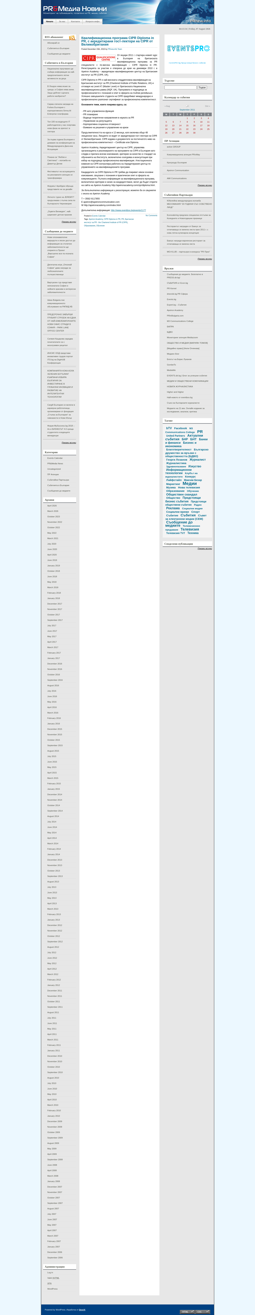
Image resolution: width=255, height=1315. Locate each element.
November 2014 (54, 800)
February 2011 (54, 1045)
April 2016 (52, 707)
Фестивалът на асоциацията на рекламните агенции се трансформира (61, 174)
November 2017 (54, 609)
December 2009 (54, 1121)
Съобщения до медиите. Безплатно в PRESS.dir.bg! (185, 276)
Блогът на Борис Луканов (179, 359)
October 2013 (53, 871)
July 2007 (51, 1214)
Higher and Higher (175, 392)
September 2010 (55, 1072)
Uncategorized (54, 469)
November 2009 (54, 1127)
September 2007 (55, 1203)
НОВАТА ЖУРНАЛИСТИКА (180, 386)
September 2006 (55, 1258)
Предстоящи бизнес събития (183, 499)
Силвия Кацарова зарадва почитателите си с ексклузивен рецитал (60, 342)
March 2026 (52, 511)
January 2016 (53, 724)
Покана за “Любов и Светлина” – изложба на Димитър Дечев (59, 160)
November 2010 (54, 1061)
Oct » (207, 106)
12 (166, 125)
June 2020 (52, 549)
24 (201, 129)
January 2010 (53, 1116)
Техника (192, 533)
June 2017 (52, 631)
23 (194, 129)
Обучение (100, 226)
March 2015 (52, 778)
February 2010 (54, 1110)
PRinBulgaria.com (175, 316)
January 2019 (53, 566)
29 (187, 133)
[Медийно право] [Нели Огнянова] (183, 348)
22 (187, 129)
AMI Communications (177, 178)
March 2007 (52, 1236)
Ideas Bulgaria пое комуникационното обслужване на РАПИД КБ (60, 303)
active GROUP (174, 147)
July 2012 (51, 952)
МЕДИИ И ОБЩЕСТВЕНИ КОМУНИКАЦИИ (187, 381)
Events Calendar (55, 458)
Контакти (75, 21)
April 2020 (52, 555)
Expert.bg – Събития (176, 305)
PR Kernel (171, 288)
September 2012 (55, 941)
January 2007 (53, 1247)
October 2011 (53, 1001)
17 (201, 125)
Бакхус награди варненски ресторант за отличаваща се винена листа (186, 242)
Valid (53, 1278)
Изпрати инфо (92, 21)
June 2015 (52, 762)
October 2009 (53, 1132)
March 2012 (52, 974)
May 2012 (52, 963)
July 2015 (51, 756)
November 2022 (54, 522)
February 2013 (54, 914)
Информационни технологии (178, 471)
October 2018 (53, 571)
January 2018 (53, 598)
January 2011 (53, 1050)
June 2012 (52, 958)
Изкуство (194, 466)
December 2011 (54, 991)
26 (166, 133)
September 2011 (55, 1007)
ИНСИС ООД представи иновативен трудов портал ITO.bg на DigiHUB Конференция (60, 358)
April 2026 (52, 506)
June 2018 (52, 576)
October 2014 (53, 805)
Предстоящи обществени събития (185, 503)
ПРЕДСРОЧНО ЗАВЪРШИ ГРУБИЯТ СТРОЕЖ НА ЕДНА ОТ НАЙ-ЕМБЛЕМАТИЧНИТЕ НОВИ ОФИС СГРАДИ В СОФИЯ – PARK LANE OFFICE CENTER (61, 322)
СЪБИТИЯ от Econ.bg (177, 283)
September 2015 (55, 745)
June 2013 (52, 892)
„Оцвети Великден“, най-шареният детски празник (59, 213)
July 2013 (51, 887)
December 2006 (54, 1252)
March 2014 (52, 843)
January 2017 (53, 658)
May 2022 (52, 533)
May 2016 (52, 702)
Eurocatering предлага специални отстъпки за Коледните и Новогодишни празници (189, 216)
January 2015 (53, 789)
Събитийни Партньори (58, 480)
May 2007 (52, 1225)
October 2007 (53, 1198)
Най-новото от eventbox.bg (179, 397)
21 (180, 129)
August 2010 (53, 1078)
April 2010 (52, 1099)
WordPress (52, 1289)
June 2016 (52, 696)
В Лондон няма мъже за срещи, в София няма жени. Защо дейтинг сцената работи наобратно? (61, 91)
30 (194, 133)
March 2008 (52, 1176)
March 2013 (52, 909)
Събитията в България (58, 48)
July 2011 (51, 1018)
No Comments (151, 216)
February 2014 (54, 849)
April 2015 (52, 773)
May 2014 (52, 833)
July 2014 (51, 822)
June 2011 (52, 1023)
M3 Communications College (180, 321)
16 (194, 125)
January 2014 (53, 854)
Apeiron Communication (178, 170)
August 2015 (53, 751)
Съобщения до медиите (59, 54)
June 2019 (52, 560)
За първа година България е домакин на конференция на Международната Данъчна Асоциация (61, 144)
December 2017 (54, 604)
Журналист (198, 459)
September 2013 (55, 876)
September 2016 (55, 680)
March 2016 (52, 713)
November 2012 (54, 931)
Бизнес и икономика (181, 444)
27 (173, 133)
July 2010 (51, 1083)
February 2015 (54, 783)
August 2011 (53, 1012)
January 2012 (53, 985)
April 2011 (52, 1034)
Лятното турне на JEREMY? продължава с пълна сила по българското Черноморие (61, 200)
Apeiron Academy (175, 310)
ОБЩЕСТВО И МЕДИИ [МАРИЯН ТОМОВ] (187, 343)
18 (208, 125)
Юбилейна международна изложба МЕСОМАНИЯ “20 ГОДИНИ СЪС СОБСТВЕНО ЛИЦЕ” (189, 204)
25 (208, 129)
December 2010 (54, 1056)
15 (187, 125)
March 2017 (52, 647)
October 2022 (53, 527)
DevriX (82, 1310)
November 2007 (54, 1192)
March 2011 (52, 1040)
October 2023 (53, 516)
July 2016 (51, 691)
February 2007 (54, 1241)
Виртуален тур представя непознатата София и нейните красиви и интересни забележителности (61, 287)
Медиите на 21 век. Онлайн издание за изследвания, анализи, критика (186, 410)
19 (166, 129)
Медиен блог (173, 354)
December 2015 (54, 729)
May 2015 (52, 767)
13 (173, 125)
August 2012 (53, 947)
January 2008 (53, 1181)
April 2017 (52, 642)
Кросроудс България (177, 162)
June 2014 (52, 827)
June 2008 (52, 1165)
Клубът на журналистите (181, 475)
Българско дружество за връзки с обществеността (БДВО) (186, 453)
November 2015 (54, 734)
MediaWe (171, 370)
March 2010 (52, 1105)
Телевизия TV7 (175, 533)
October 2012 (53, 936)
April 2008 (52, 1170)
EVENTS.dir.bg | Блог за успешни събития (187, 376)
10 (201, 122)
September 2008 (55, 1159)
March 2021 (52, 538)
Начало (49, 21)
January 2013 (53, 920)
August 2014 (53, 816)
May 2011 (52, 1029)
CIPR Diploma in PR (112, 219)
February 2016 (54, 718)
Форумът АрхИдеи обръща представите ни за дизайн (60, 187)
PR (122, 219)
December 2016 (54, 664)
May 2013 (52, 898)
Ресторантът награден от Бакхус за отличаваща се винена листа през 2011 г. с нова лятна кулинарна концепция (187, 229)
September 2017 (55, 620)
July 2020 (51, 544)
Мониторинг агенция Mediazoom (182, 337)
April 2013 (52, 903)
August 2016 (53, 685)
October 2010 (53, 1067)
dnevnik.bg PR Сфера (177, 294)
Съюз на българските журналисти (183, 403)
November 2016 (54, 669)
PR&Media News (55, 463)
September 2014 (55, 811)
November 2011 (54, 996)
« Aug (167, 106)
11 (208, 122)
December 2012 (54, 925)
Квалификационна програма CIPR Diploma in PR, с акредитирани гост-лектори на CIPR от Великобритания (117, 41)
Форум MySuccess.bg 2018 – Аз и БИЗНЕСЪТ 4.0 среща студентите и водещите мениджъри (61, 431)
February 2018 (54, 593)
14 (180, 125)
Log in (50, 1272)
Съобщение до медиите (179, 523)
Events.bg (171, 299)
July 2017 (51, 625)
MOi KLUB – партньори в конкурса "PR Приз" (188, 252)
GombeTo (171, 365)
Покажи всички (69, 222)
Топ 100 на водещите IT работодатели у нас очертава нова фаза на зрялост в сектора (61, 127)
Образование (89, 226)
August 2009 (53, 1143)
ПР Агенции (53, 474)
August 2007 (53, 1208)
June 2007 (52, 1219)
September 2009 (55, 1138)
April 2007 (52, 1230)
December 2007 (54, 1187)
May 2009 (52, 1149)
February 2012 (54, 980)
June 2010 (52, 1089)
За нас (62, 21)
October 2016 (53, 674)
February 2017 (54, 653)
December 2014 (54, 794)
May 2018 (52, 582)
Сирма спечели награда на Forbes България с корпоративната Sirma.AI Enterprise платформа (60, 109)
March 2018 (52, 587)
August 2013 (53, 882)
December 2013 (54, 860)
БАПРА (170, 326)
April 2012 (52, 969)
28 (180, 133)
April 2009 (52, 1154)
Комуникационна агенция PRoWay (183, 154)
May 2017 (52, 636)
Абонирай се (53, 43)
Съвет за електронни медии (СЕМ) (186, 517)
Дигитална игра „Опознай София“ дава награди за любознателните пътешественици (59, 270)
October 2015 (53, 740)
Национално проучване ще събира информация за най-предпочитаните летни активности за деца (61, 74)
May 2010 (52, 1094)
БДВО (170, 332)
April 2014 (52, 838)
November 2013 (54, 865)
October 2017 (53, 615)
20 (173, 129)
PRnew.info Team (115, 49)
